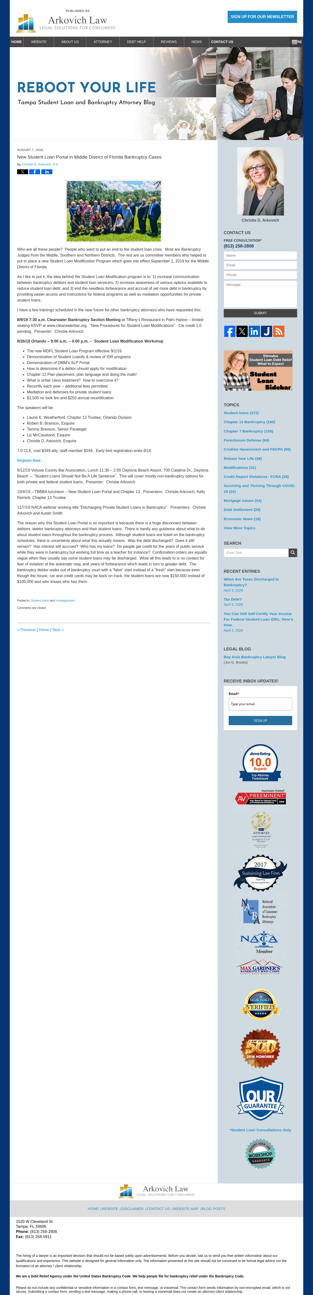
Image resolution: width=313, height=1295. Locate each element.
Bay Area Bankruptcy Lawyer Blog (251, 635)
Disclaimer (135, 1183)
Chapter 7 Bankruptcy (246, 430)
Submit (260, 313)
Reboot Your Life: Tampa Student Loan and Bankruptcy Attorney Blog (65, 21)
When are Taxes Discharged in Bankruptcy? (259, 571)
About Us (81, 42)
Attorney (114, 42)
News (208, 42)
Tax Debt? (232, 585)
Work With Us (241, 42)
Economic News (240, 512)
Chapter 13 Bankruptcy (247, 421)
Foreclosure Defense (244, 438)
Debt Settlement (240, 503)
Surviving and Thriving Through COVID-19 (258, 483)
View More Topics (238, 520)
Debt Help (147, 42)
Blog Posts (212, 1183)
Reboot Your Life (241, 455)
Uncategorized (65, 600)
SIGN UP (260, 698)
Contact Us (280, 42)
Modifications (238, 464)
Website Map (186, 1183)
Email (234, 671)
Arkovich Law (66, 1279)
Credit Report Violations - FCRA (253, 472)
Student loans (40, 600)
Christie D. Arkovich (260, 184)
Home (22, 42)
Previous (26, 630)
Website (50, 42)
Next (58, 630)
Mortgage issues (241, 494)
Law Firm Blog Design (273, 1279)
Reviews (180, 42)
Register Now (29, 460)
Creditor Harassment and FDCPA (254, 447)
